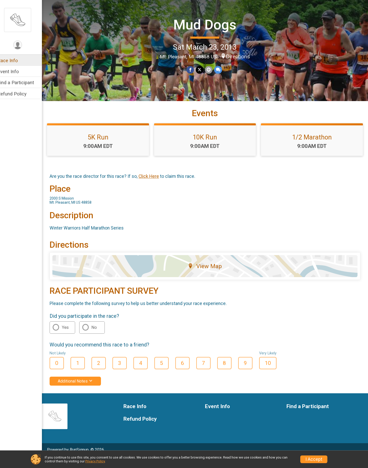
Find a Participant (22, 82)
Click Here (155, 185)
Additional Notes (81, 390)
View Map (208, 275)
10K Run (208, 146)
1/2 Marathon (313, 146)
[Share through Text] (221, 69)
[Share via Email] (211, 69)
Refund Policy (18, 93)
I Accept (313, 459)
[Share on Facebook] (194, 69)
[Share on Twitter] (202, 69)
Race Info (14, 60)
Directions (241, 56)
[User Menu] (24, 45)
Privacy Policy (95, 461)
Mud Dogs (208, 24)
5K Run (103, 146)
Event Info (15, 71)
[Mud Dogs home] (24, 20)
